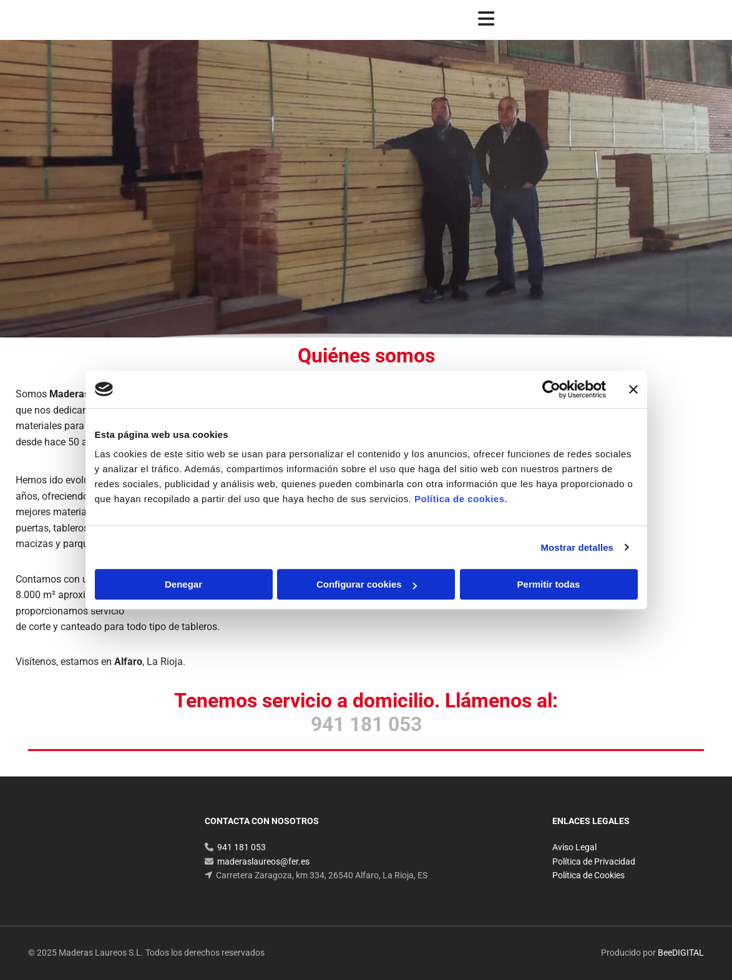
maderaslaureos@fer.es (263, 861)
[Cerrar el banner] (633, 389)
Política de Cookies (588, 875)
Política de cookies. (460, 498)
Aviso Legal (574, 847)
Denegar (183, 584)
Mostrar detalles (576, 547)
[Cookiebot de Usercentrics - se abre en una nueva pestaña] (551, 389)
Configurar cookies (366, 584)
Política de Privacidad (593, 861)
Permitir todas (548, 584)
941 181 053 (241, 847)
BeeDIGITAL (681, 953)
